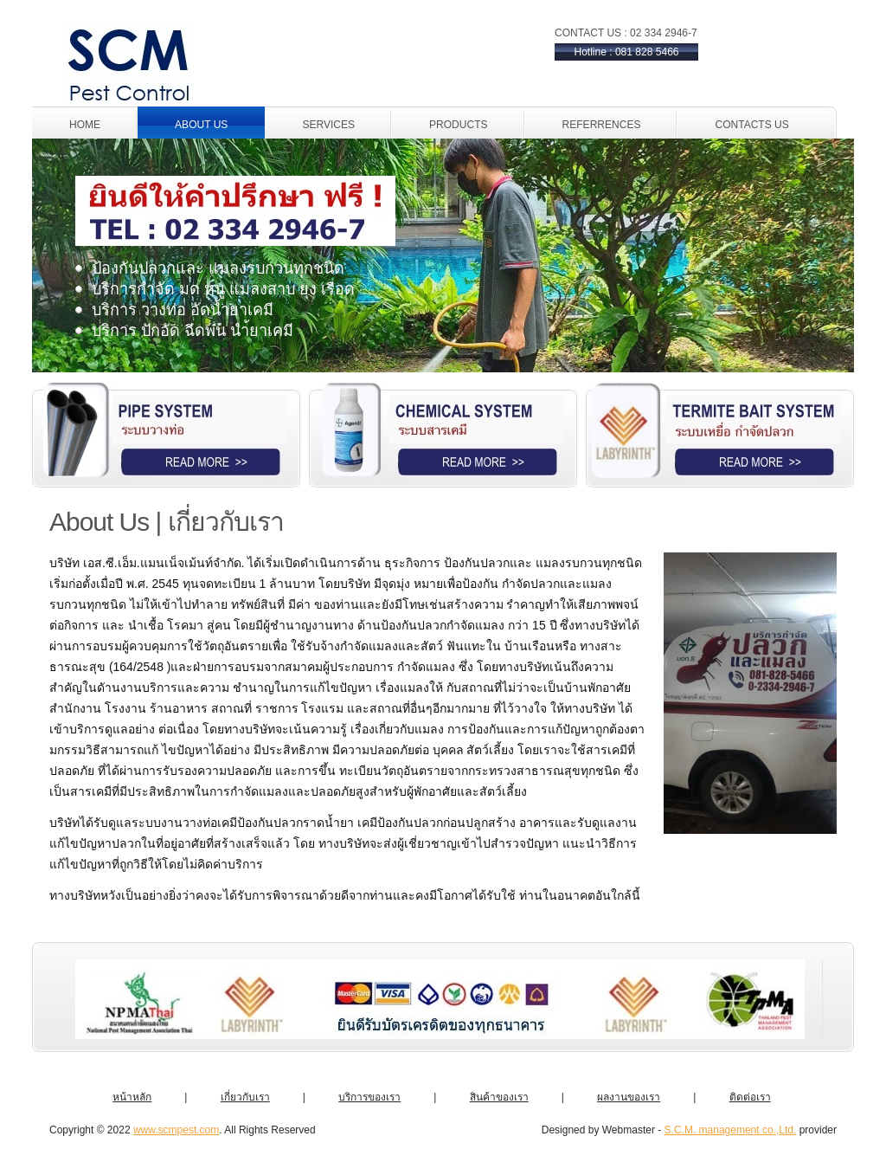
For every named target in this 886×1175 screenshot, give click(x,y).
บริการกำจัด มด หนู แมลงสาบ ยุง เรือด (223, 289)
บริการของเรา (369, 1097)
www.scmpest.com (176, 1130)
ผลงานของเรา (628, 1097)
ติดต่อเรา (750, 1097)
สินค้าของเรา (499, 1097)
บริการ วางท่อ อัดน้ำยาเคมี (182, 310)
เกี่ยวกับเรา (245, 1097)
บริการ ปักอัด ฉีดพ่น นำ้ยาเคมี (192, 330)
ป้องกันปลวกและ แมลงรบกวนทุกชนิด (218, 268)
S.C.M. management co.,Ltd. (730, 1130)
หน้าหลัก (131, 1097)
